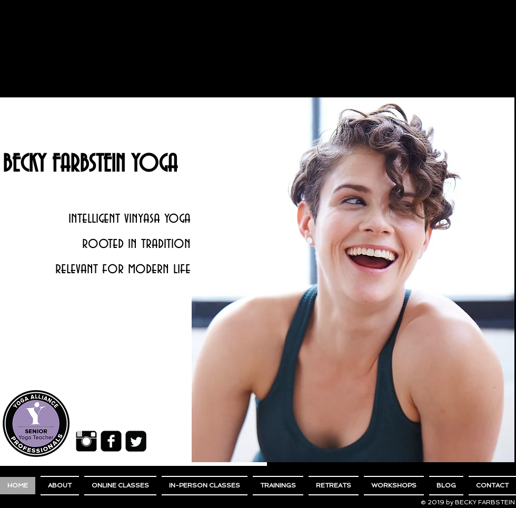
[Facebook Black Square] (111, 441)
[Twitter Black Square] (135, 441)
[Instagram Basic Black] (86, 441)
